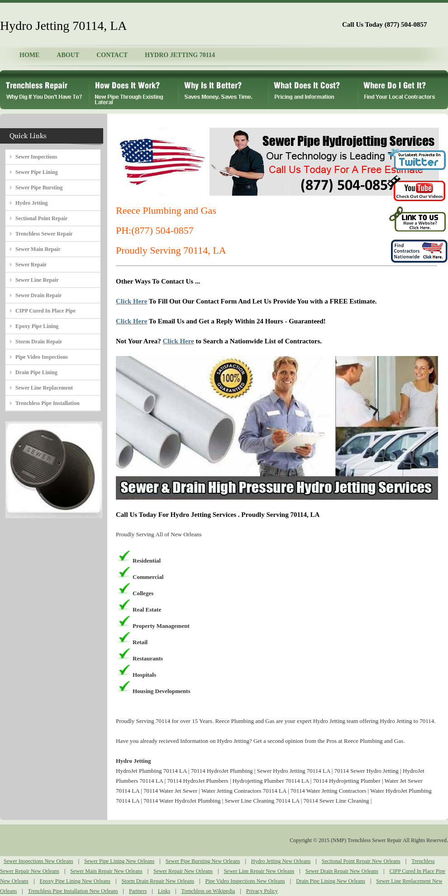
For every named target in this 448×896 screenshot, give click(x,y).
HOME (29, 55)
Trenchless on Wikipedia (208, 891)
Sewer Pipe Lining (36, 172)
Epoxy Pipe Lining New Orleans (74, 881)
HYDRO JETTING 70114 (180, 55)
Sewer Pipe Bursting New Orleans (203, 861)
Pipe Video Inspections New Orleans (245, 881)
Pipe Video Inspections (41, 357)
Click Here (131, 301)
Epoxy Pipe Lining (36, 326)
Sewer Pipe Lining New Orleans (119, 861)
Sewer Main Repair (38, 249)
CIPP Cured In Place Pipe (45, 311)
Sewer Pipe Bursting (38, 187)
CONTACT (112, 55)
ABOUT (68, 55)
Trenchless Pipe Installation (47, 403)
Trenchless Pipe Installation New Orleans (73, 891)
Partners (138, 891)
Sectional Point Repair (41, 218)
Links (164, 891)
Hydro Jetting (31, 203)
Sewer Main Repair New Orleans (106, 871)
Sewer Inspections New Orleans (38, 861)
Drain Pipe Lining (36, 372)
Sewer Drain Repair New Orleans (341, 871)
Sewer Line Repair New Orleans (259, 871)
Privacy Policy (262, 891)
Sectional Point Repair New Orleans (361, 861)
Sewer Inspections (36, 157)
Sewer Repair (31, 264)
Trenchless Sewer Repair (44, 234)
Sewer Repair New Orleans (183, 871)
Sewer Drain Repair (38, 295)
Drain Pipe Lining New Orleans (330, 881)
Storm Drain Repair (38, 341)
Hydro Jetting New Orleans (281, 861)
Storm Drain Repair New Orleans (157, 881)
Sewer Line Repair (37, 280)
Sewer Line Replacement (44, 388)
